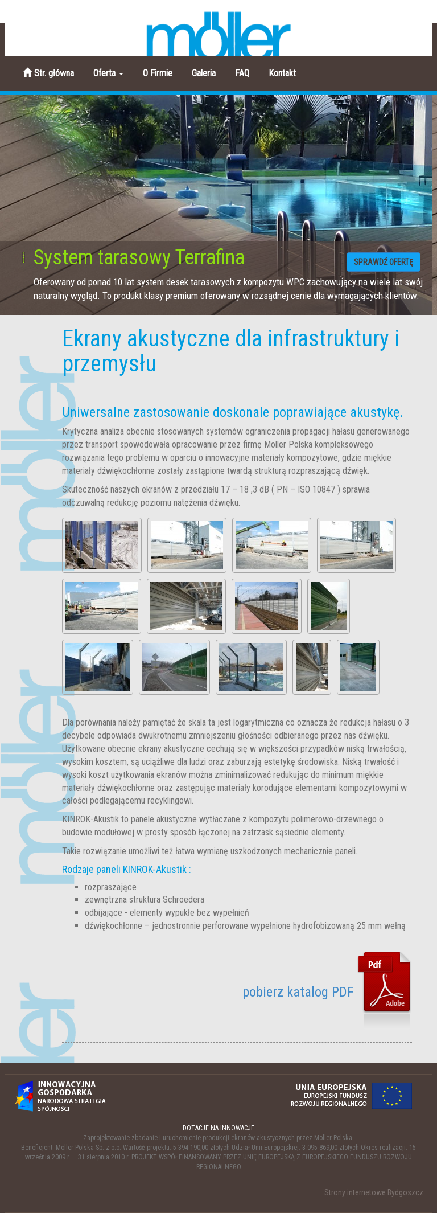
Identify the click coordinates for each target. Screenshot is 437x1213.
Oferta (108, 73)
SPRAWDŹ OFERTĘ (383, 262)
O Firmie (157, 73)
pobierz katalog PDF (327, 992)
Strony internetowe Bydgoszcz (373, 1192)
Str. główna (48, 73)
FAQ (242, 73)
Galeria (204, 73)
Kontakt (282, 73)
